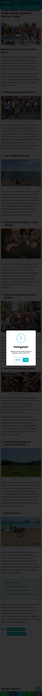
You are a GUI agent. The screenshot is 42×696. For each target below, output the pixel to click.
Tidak (17, 360)
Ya (26, 360)
